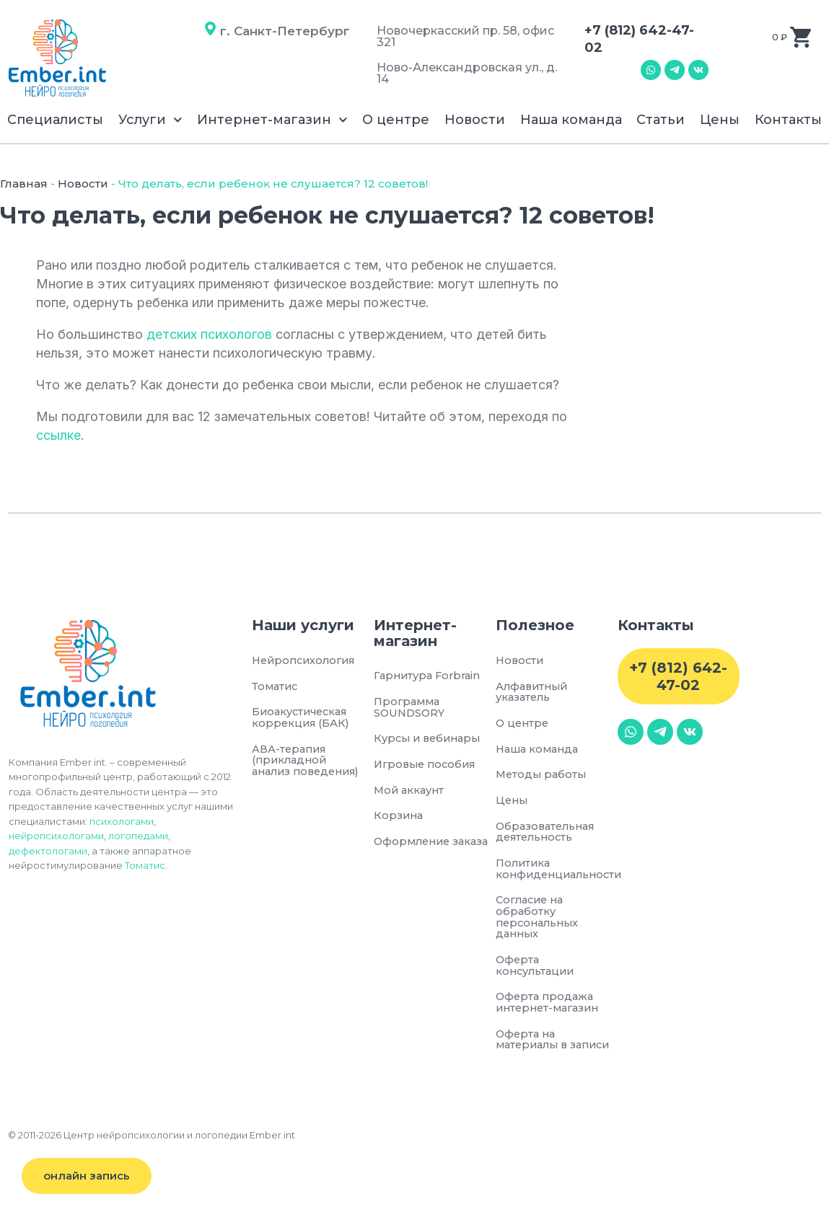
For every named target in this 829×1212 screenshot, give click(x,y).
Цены (720, 120)
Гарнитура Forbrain (430, 676)
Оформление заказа (434, 845)
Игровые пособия (428, 766)
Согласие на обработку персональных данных (540, 922)
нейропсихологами (56, 835)
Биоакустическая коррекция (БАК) (303, 718)
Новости (474, 120)
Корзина (399, 819)
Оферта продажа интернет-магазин (551, 1009)
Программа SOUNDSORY (410, 708)
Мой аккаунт (411, 792)
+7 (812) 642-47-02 (678, 676)
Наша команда (571, 120)
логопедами (138, 835)
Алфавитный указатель (534, 692)
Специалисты (55, 120)
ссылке (58, 435)
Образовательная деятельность (548, 834)
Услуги (150, 120)
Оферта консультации (537, 971)
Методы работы (542, 777)
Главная (24, 183)
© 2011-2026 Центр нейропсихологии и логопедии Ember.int (151, 1154)
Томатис (145, 865)
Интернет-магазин (272, 120)
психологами (121, 821)
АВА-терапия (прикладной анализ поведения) (291, 768)
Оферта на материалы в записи (534, 1052)
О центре (395, 120)
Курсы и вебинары (430, 740)
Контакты (788, 120)
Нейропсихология (305, 661)
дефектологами (48, 851)
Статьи (660, 120)
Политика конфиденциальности (557, 872)
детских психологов (209, 334)
